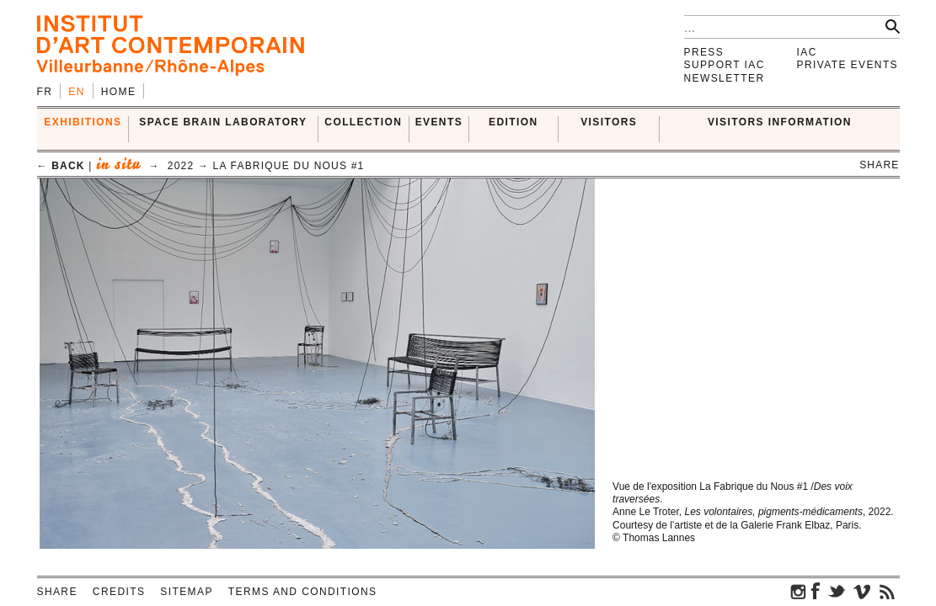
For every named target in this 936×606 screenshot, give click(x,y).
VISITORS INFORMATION (780, 122)
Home (118, 92)
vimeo (861, 590)
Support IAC (724, 65)
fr (45, 92)
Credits (119, 592)
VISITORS (608, 122)
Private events (848, 65)
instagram (798, 590)
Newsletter (724, 78)
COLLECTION (363, 122)
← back (61, 166)
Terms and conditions (302, 592)
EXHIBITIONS (82, 122)
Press (704, 52)
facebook (815, 590)
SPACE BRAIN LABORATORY (223, 122)
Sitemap (186, 592)
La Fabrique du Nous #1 (289, 166)
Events (439, 122)
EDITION (513, 122)
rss (887, 590)
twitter (836, 590)
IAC (807, 52)
